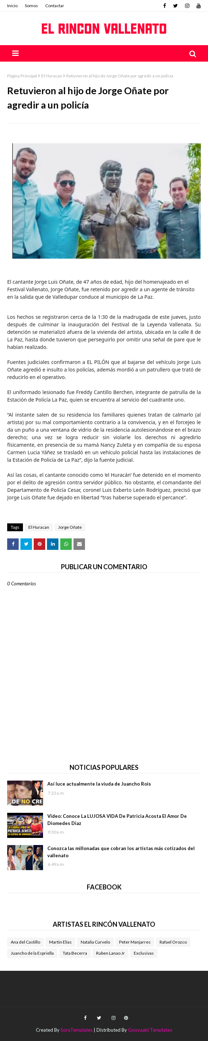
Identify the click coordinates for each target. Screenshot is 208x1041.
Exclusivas (144, 953)
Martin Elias (60, 942)
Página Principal (22, 75)
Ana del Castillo (25, 942)
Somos (31, 5)
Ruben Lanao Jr (110, 953)
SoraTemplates (77, 1030)
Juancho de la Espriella (32, 953)
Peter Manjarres (135, 942)
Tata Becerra (75, 953)
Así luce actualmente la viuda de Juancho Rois (99, 784)
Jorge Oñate (70, 527)
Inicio (12, 5)
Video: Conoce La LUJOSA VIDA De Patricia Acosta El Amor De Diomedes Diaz (117, 819)
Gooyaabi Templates (150, 1030)
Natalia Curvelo (95, 942)
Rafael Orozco (173, 942)
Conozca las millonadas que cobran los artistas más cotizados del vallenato (121, 851)
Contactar (54, 5)
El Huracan (51, 75)
